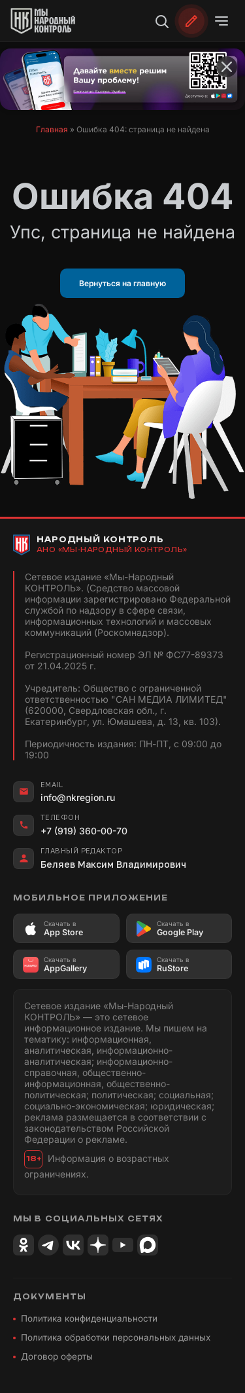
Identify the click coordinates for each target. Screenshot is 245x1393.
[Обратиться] (191, 21)
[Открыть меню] (221, 21)
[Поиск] (161, 21)
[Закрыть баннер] (226, 66)
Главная (52, 129)
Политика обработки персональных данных (115, 1337)
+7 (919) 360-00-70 (84, 830)
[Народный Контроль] (49, 21)
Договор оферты (57, 1356)
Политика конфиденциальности (89, 1318)
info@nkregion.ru (78, 797)
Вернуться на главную (122, 283)
